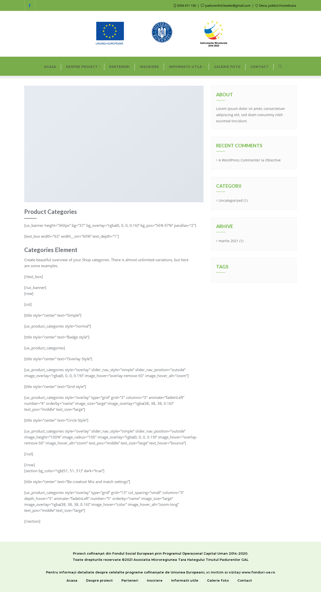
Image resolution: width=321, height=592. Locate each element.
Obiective (273, 160)
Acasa (72, 580)
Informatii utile (184, 580)
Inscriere (154, 580)
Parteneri (129, 580)
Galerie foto (218, 580)
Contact (244, 580)
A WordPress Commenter (239, 160)
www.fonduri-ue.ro (258, 572)
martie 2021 (228, 240)
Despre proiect (99, 580)
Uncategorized (231, 200)
